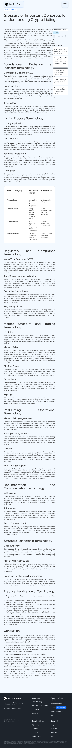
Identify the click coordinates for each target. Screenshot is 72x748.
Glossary (54, 728)
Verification (54, 732)
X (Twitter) (35, 725)
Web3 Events (36, 736)
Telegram (35, 728)
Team (52, 715)
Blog (52, 725)
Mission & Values (56, 704)
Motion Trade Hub (57, 711)
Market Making (37, 702)
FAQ (52, 736)
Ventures (35, 713)
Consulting (35, 709)
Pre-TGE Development (40, 705)
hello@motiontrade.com (12, 708)
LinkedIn (35, 732)
